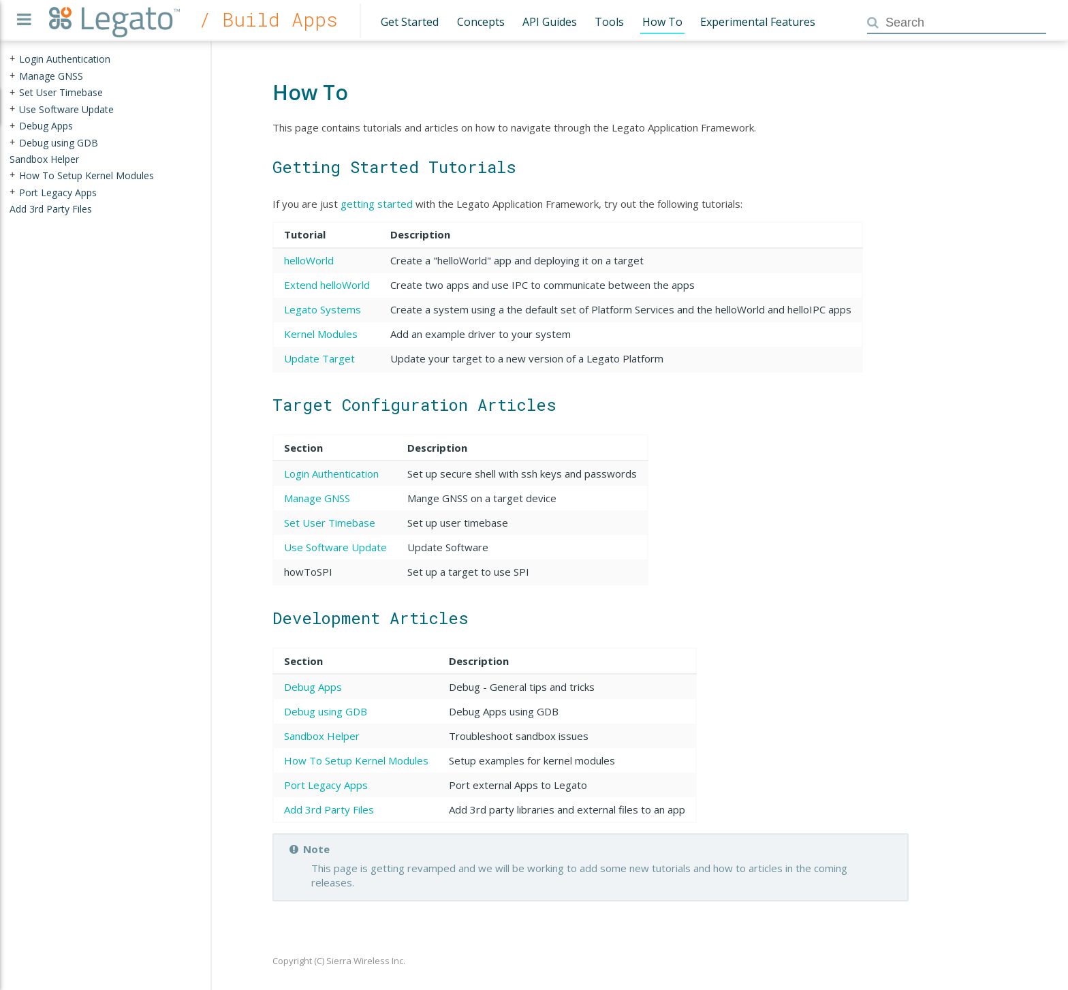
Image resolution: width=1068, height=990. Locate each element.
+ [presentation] (12, 58)
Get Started (410, 21)
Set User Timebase (329, 522)
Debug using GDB (325, 711)
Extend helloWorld (327, 285)
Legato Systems (322, 309)
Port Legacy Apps (326, 785)
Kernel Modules (321, 334)
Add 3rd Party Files (329, 809)
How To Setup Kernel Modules (356, 760)
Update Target (319, 358)
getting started (377, 204)
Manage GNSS (317, 498)
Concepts (481, 21)
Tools (609, 21)
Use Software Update (335, 547)
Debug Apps (313, 687)
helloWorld (309, 260)
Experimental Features (757, 21)
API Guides (549, 21)
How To (662, 21)
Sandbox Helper (322, 736)
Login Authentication (331, 473)
